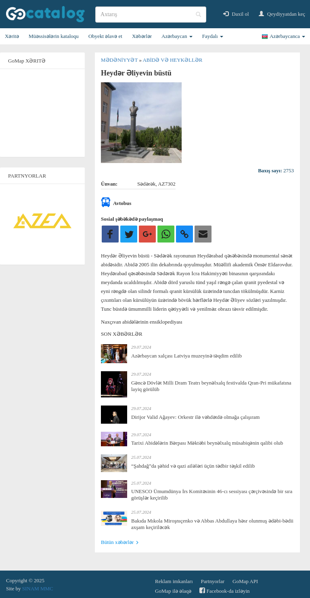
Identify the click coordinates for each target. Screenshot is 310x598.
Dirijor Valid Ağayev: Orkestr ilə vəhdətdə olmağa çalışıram (195, 417)
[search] (150, 14)
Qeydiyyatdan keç (282, 14)
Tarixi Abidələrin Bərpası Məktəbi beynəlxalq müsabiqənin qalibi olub (207, 443)
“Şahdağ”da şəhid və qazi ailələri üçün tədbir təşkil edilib (193, 466)
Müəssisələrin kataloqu (54, 36)
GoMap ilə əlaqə (173, 591)
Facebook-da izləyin (224, 590)
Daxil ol (236, 14)
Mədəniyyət (120, 60)
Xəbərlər (142, 36)
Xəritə (12, 36)
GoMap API (245, 581)
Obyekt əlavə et (105, 36)
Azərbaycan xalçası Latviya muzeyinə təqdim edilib (186, 356)
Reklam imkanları (174, 581)
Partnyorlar (212, 581)
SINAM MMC (37, 588)
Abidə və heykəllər (172, 60)
